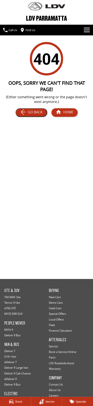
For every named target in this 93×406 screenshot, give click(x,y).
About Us (55, 390)
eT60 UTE (10, 308)
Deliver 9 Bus (12, 335)
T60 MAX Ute (12, 297)
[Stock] (15, 401)
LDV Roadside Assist (61, 363)
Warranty (55, 369)
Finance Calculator (60, 330)
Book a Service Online (62, 352)
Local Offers (56, 319)
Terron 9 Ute (12, 303)
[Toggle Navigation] (87, 30)
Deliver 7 (9, 351)
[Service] (46, 401)
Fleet (52, 325)
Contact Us (56, 384)
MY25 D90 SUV (13, 314)
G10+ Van (10, 356)
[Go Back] (31, 112)
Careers (53, 395)
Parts (52, 357)
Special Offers (57, 314)
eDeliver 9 (10, 379)
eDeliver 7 (10, 362)
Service (53, 346)
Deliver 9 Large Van (16, 368)
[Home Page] (46, 6)
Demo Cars (56, 303)
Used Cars (55, 308)
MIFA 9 (8, 330)
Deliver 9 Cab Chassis (17, 373)
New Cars (55, 297)
